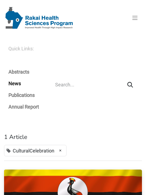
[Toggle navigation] (135, 18)
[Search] (130, 85)
